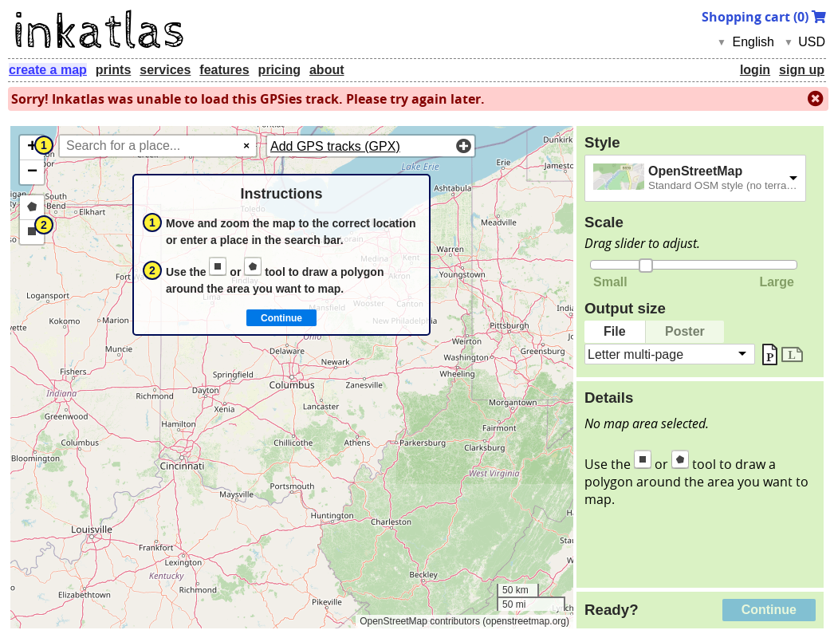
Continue (769, 609)
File (615, 331)
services (165, 70)
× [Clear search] (246, 146)
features (224, 70)
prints (113, 70)
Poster (685, 331)
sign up (801, 70)
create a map (48, 70)
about (326, 70)
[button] (32, 148)
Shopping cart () (764, 17)
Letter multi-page (635, 353)
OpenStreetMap (695, 171)
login (755, 70)
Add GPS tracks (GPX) (335, 146)
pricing (279, 70)
